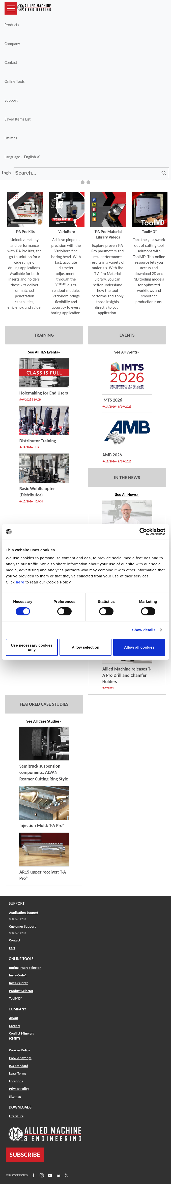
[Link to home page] (34, 8)
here (20, 582)
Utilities (11, 138)
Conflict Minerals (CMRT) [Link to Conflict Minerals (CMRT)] (21, 1036)
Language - (22, 157)
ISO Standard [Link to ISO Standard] (18, 1066)
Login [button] (7, 172)
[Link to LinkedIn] (58, 1175)
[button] (82, 182)
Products (12, 24)
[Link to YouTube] (49, 1175)
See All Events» (126, 352)
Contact (11, 62)
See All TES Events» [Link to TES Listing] (44, 352)
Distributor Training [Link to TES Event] (37, 441)
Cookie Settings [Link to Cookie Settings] (20, 1058)
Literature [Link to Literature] (16, 1116)
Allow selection (85, 647)
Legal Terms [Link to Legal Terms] (17, 1073)
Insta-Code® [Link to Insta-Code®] (17, 975)
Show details (144, 630)
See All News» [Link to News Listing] (127, 494)
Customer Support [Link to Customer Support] (22, 926)
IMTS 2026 (112, 400)
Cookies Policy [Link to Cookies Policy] (19, 1050)
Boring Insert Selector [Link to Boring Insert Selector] (25, 968)
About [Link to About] (13, 1018)
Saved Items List (18, 119)
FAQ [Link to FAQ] (12, 948)
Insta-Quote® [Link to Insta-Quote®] (18, 983)
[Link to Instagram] (41, 1175)
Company (12, 43)
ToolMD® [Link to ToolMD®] (15, 998)
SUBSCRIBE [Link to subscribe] (25, 1155)
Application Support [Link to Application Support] (23, 913)
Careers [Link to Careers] (14, 1026)
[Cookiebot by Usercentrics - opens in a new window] (143, 531)
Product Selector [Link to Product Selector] (21, 991)
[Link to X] (66, 1175)
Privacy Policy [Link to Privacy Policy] (19, 1089)
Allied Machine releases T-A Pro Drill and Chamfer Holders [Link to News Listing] (126, 675)
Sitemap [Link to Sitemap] (15, 1096)
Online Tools (15, 81)
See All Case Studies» (44, 721)
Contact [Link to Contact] (14, 940)
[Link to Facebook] (33, 1175)
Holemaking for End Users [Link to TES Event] (43, 393)
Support (11, 100)
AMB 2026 (112, 455)
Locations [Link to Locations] (16, 1081)
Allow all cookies (139, 647)
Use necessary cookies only (31, 647)
